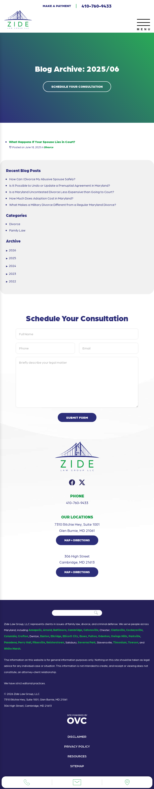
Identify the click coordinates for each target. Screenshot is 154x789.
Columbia (10, 636)
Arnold (47, 630)
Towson (133, 642)
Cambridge (75, 630)
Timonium (120, 642)
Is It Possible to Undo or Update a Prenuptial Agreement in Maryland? (59, 185)
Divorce (49, 147)
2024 (11, 266)
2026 (11, 250)
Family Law (17, 230)
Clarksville (118, 630)
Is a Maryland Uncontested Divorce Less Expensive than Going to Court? (61, 192)
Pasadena (10, 642)
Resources (77, 756)
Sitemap (77, 766)
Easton (44, 636)
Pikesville (38, 642)
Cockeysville (134, 630)
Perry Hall (24, 642)
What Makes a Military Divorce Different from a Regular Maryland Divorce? (62, 205)
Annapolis (35, 630)
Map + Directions (77, 540)
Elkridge (56, 636)
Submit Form (77, 417)
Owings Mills (119, 636)
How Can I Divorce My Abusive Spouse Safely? (42, 179)
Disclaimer (77, 736)
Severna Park (87, 642)
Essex (83, 636)
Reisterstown (55, 642)
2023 (11, 273)
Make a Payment (57, 6)
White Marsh (12, 648)
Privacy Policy (77, 746)
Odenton (104, 636)
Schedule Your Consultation (77, 86)
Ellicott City (70, 636)
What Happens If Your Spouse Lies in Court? (42, 142)
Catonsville (90, 630)
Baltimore (60, 630)
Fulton (92, 636)
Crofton (23, 636)
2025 (11, 258)
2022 (11, 281)
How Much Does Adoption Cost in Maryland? (41, 198)
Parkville (134, 636)
